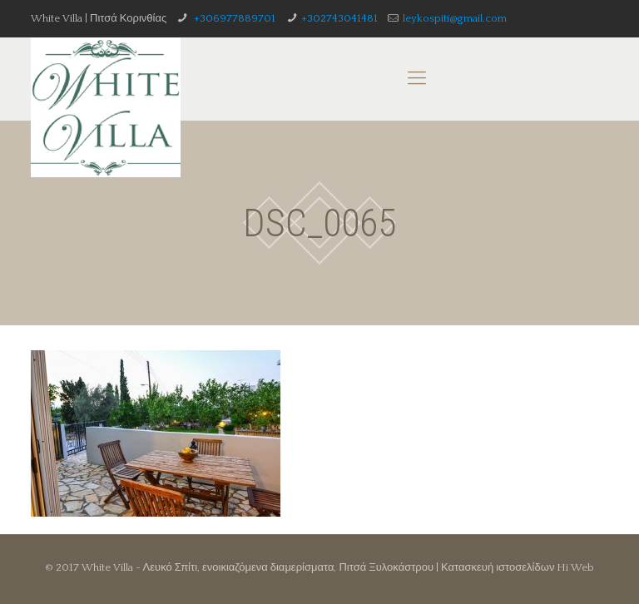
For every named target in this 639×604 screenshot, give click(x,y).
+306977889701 (233, 18)
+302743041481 (339, 18)
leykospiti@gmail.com (455, 18)
